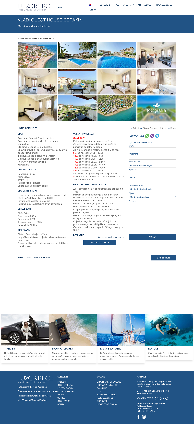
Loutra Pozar (65, 388)
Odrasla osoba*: (152, 187)
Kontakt (93, 10)
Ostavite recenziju (100, 242)
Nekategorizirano (107, 404)
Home (20, 38)
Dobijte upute (163, 257)
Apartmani (136, 5)
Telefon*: (152, 179)
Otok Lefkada (65, 385)
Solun (60, 404)
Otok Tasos (63, 401)
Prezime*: (152, 155)
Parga (60, 395)
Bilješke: (152, 217)
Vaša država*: (152, 163)
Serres (61, 398)
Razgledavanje (164, 5)
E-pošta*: (152, 171)
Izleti (100, 392)
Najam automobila (107, 395)
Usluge (149, 5)
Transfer (102, 401)
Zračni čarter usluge (109, 382)
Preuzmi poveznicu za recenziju (110, 237)
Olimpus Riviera (65, 392)
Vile (117, 5)
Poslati (152, 237)
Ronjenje (102, 388)
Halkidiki (27, 38)
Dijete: (152, 195)
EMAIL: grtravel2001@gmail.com (151, 404)
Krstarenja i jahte (107, 385)
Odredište (106, 5)
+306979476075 (136, 135)
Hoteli (125, 5)
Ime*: (152, 148)
